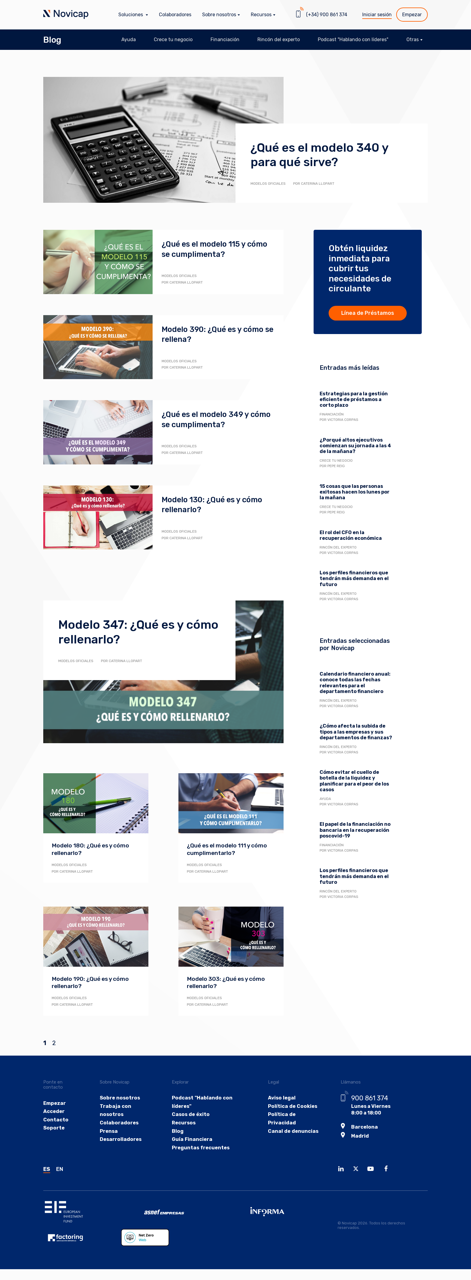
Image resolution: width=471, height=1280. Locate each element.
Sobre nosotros (120, 1097)
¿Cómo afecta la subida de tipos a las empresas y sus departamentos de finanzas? (356, 731)
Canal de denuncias (290, 1132)
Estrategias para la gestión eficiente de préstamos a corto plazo (354, 399)
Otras (412, 39)
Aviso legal (279, 1097)
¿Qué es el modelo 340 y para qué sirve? (327, 154)
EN (59, 1171)
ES (46, 1171)
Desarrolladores (121, 1141)
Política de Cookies (290, 1106)
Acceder (53, 1111)
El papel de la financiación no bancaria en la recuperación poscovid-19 (355, 829)
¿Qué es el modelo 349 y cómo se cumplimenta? (209, 419)
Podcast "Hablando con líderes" (353, 39)
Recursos (183, 1123)
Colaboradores (175, 14)
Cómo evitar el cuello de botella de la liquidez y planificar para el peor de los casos (354, 780)
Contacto (55, 1120)
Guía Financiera (191, 1141)
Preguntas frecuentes (199, 1149)
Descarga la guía (368, 1009)
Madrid (357, 1135)
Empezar (412, 14)
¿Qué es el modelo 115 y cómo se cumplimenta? (208, 249)
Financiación (225, 39)
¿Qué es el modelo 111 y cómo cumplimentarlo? (229, 849)
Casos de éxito (189, 1114)
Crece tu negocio (173, 39)
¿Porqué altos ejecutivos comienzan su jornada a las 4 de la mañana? (355, 445)
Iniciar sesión (377, 14)
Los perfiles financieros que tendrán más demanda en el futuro (354, 578)
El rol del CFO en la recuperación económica (351, 535)
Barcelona (362, 1126)
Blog (52, 40)
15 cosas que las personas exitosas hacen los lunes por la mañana (355, 491)
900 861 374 (367, 1098)
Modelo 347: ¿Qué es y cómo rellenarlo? (127, 631)
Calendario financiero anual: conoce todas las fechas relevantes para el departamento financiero (355, 682)
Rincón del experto (278, 39)
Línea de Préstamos (367, 313)
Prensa (109, 1132)
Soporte (53, 1128)
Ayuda (128, 39)
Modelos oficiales (268, 183)
